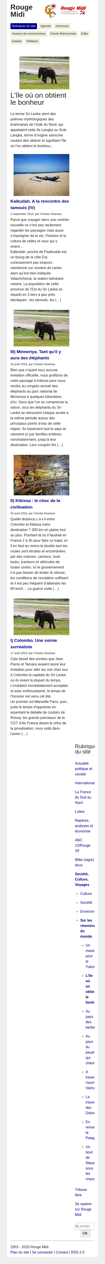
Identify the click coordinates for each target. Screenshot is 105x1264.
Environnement (92, 911)
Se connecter (42, 1252)
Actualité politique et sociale (83, 769)
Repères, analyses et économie (84, 826)
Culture (86, 894)
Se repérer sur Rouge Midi (83, 1209)
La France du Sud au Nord (83, 797)
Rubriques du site (24, 26)
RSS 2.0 (77, 1252)
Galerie (17, 41)
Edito (84, 33)
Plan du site (19, 1252)
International (85, 783)
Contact (62, 1252)
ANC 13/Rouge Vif (82, 845)
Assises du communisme (28, 33)
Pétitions (32, 41)
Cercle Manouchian (63, 33)
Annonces (62, 26)
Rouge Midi (21, 10)
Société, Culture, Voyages (82, 879)
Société (86, 902)
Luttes (80, 811)
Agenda (45, 26)
